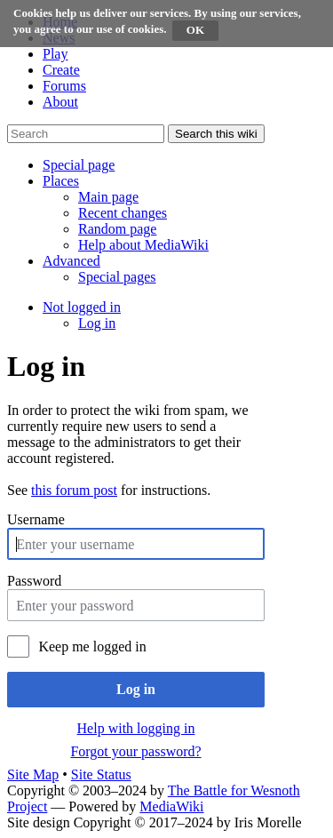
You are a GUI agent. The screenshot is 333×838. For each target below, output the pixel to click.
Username (36, 519)
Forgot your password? (135, 751)
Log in (135, 689)
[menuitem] (108, 196)
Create (61, 69)
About (60, 101)
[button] (79, 164)
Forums (64, 85)
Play (55, 53)
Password (34, 580)
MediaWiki (171, 806)
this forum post (74, 490)
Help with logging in (136, 728)
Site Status (101, 774)
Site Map (33, 774)
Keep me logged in (92, 646)
